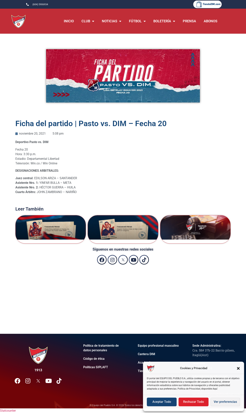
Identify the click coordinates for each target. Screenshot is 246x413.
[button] (238, 368)
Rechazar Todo (193, 402)
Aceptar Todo (161, 402)
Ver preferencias (225, 402)
